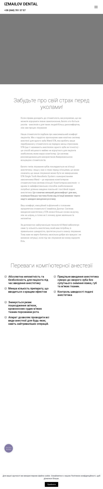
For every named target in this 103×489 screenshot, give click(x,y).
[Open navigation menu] (96, 7)
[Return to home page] (21, 7)
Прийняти (51, 484)
